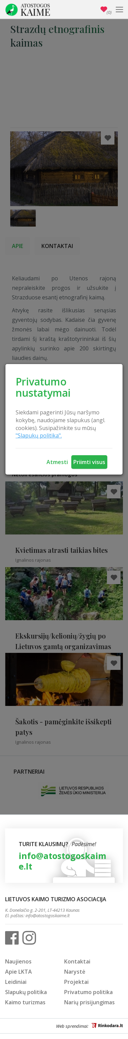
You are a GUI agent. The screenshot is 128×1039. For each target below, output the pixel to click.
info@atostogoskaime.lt (62, 861)
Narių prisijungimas (89, 1002)
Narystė (74, 971)
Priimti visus (89, 462)
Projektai (76, 982)
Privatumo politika (88, 992)
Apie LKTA (18, 971)
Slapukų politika (26, 992)
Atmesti (57, 462)
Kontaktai (77, 961)
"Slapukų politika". (39, 435)
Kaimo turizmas (25, 1002)
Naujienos (18, 961)
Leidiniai (15, 982)
